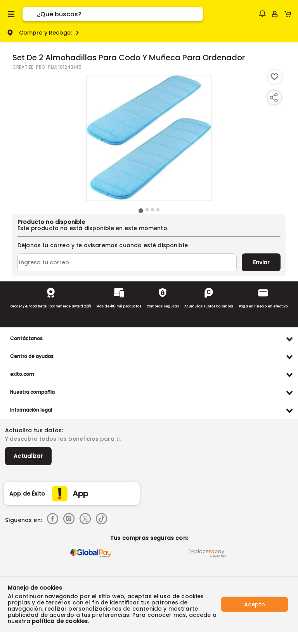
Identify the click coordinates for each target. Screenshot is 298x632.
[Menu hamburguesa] (11, 14)
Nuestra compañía (32, 392)
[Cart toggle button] (289, 14)
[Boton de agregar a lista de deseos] (274, 77)
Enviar (261, 262)
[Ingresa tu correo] (127, 262)
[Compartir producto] (273, 98)
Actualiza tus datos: (34, 430)
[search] (120, 14)
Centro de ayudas (32, 356)
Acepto (254, 604)
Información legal (31, 410)
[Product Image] (149, 138)
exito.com (22, 374)
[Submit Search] (30, 14)
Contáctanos (26, 338)
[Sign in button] (274, 14)
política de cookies (60, 621)
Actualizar (28, 456)
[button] (262, 13)
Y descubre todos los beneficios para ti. (63, 439)
